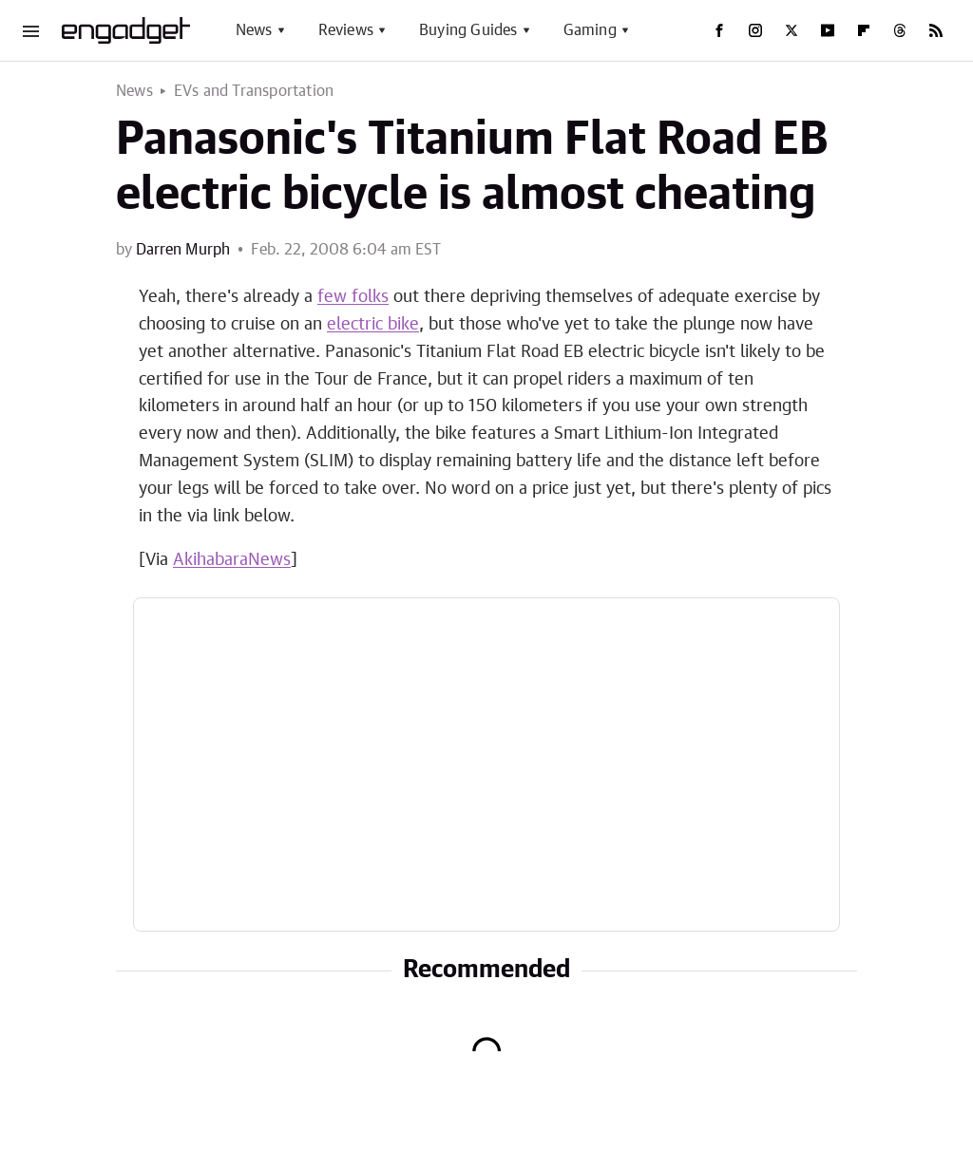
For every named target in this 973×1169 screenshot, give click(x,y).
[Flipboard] (863, 30)
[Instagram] (755, 30)
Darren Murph (183, 249)
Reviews (345, 30)
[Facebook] (719, 30)
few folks (353, 297)
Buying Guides (468, 30)
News (254, 30)
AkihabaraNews (232, 560)
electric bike (373, 324)
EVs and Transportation (254, 91)
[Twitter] (791, 30)
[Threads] (900, 30)
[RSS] (936, 30)
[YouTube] (827, 30)
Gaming (590, 30)
